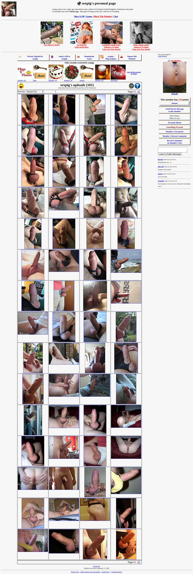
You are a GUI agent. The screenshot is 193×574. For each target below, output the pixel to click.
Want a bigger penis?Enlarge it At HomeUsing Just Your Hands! (141, 46)
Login (159, 56)
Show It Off (79, 16)
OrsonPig (161, 182)
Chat (116, 16)
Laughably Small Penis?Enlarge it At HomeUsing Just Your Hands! (111, 46)
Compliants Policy (116, 572)
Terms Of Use (75, 572)
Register (164, 56)
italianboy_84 (21, 80)
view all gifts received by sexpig (134, 73)
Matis (34, 80)
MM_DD (161, 167)
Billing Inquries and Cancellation (90, 572)
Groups (89, 16)
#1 (135, 91)
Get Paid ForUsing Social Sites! (81, 45)
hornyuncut (114, 80)
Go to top (96, 566)
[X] (169, 61)
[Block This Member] (102, 16)
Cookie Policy (105, 572)
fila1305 (160, 160)
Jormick (82, 80)
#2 (139, 91)
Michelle (174, 94)
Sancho (160, 175)
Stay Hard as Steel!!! (52, 44)
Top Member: (176, 61)
